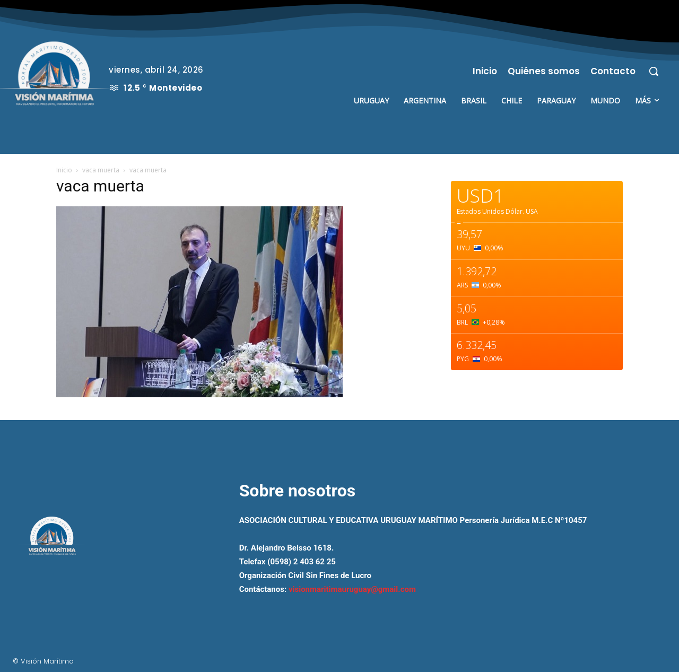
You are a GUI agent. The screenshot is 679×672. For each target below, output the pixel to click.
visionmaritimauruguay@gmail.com (352, 589)
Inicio (64, 169)
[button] (653, 71)
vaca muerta (100, 169)
